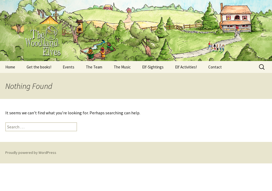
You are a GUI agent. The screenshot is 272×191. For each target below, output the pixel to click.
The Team (94, 67)
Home (10, 67)
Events (68, 67)
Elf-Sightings (153, 67)
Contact (215, 67)
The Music (122, 67)
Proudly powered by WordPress (30, 152)
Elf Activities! (186, 67)
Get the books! (39, 67)
